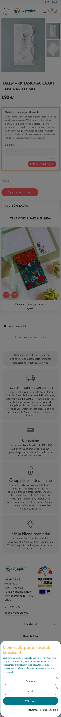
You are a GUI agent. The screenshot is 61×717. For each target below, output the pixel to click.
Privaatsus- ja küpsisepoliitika (43, 709)
